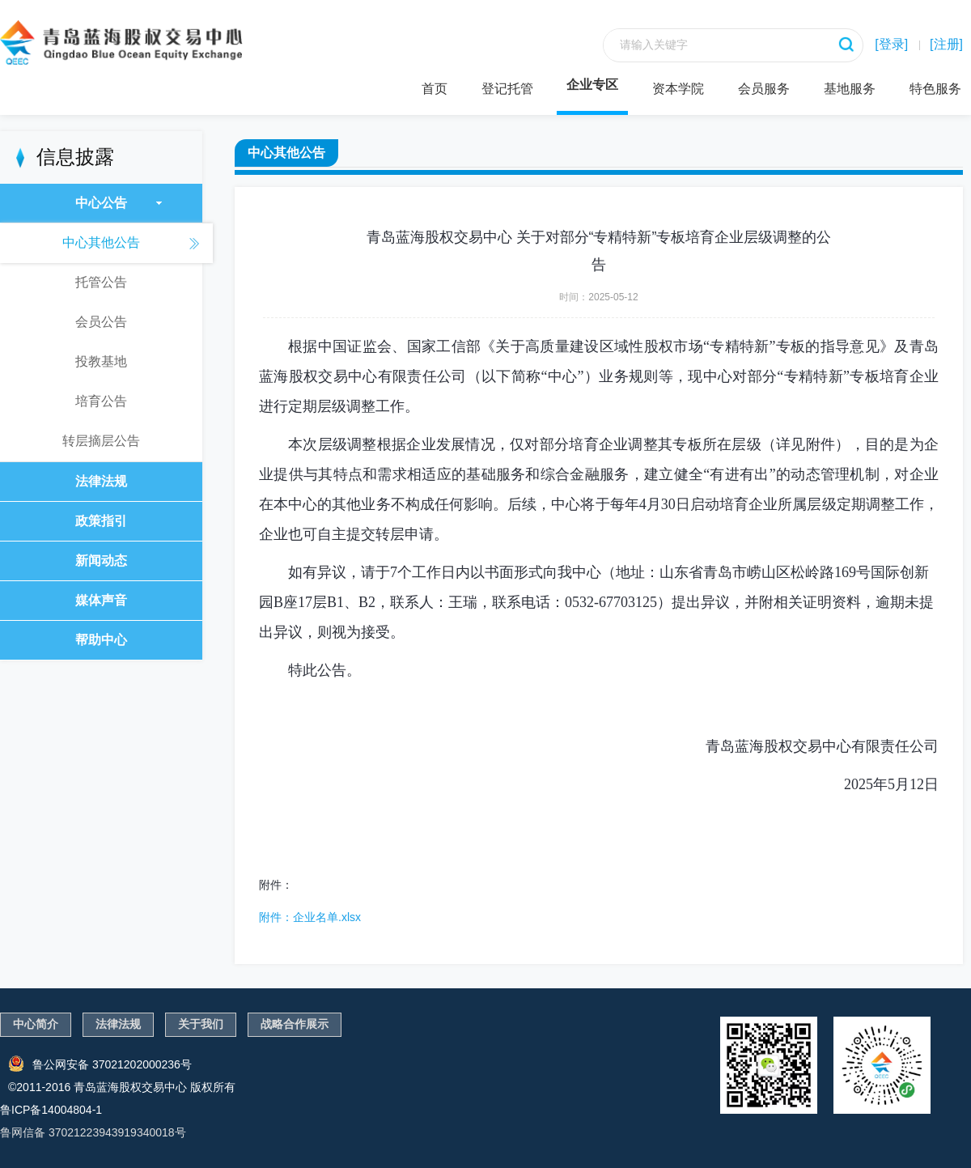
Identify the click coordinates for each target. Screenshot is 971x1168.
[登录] (891, 44)
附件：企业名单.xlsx (310, 917)
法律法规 (101, 481)
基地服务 (850, 89)
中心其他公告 (101, 242)
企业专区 (592, 84)
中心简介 (35, 1023)
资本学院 (678, 89)
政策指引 (101, 521)
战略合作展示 (295, 1023)
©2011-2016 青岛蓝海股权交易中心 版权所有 (121, 1087)
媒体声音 (101, 600)
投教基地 (101, 361)
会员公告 (101, 322)
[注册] (946, 44)
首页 (434, 89)
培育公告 (101, 401)
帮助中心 (101, 640)
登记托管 (507, 89)
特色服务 (935, 89)
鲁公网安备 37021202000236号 (100, 1063)
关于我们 (200, 1023)
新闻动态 (101, 560)
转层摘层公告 (101, 441)
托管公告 (101, 282)
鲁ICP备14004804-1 (51, 1109)
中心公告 (118, 203)
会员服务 (764, 89)
